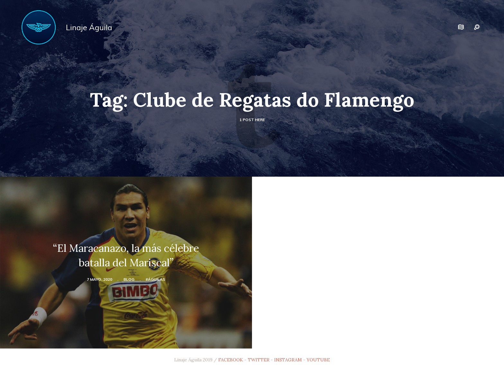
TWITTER (258, 360)
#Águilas (155, 279)
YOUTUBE (318, 360)
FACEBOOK (230, 360)
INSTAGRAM (288, 360)
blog (128, 279)
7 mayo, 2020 (99, 279)
